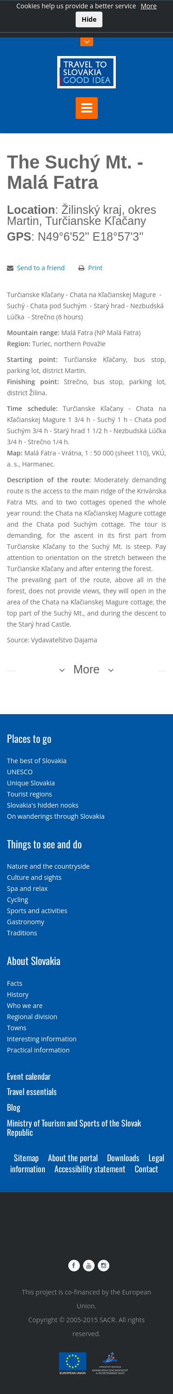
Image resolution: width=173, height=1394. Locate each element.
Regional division (32, 1016)
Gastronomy (25, 921)
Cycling (17, 899)
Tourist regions (29, 794)
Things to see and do (44, 843)
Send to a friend (41, 267)
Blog (13, 1107)
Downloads (123, 1157)
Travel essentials (32, 1091)
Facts (14, 983)
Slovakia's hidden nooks (42, 805)
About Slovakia (33, 960)
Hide (89, 19)
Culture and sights (34, 877)
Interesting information (42, 1038)
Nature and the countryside (48, 866)
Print (95, 267)
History (18, 994)
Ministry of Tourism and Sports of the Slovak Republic (74, 1127)
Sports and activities (37, 910)
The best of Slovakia (36, 760)
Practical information (38, 1050)
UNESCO (20, 771)
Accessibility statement (89, 1169)
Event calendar (29, 1076)
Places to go (29, 738)
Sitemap (26, 1157)
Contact (146, 1169)
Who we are (24, 1005)
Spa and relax (27, 888)
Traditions (22, 932)
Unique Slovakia (31, 782)
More (149, 5)
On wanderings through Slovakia (56, 816)
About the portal (73, 1157)
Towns (16, 1027)
